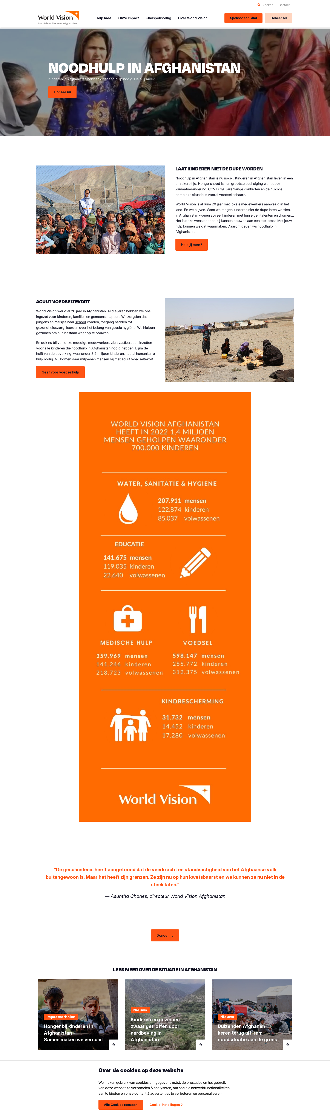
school (80, 322)
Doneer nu (62, 92)
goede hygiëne (123, 327)
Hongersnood (209, 183)
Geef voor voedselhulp (60, 372)
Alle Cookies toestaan (121, 1104)
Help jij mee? (191, 245)
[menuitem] (265, 5)
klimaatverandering (190, 189)
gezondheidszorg (50, 327)
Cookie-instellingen (166, 1104)
